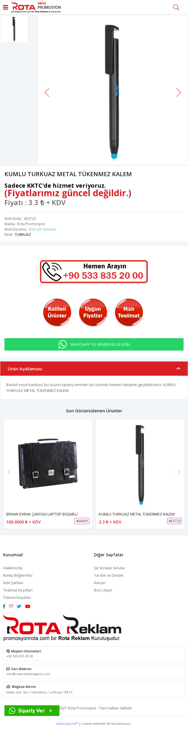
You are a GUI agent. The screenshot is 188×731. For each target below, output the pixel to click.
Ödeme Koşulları (17, 597)
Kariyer (100, 582)
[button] (179, 471)
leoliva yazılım (67, 724)
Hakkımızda (12, 567)
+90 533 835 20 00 (19, 656)
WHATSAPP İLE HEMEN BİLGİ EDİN (100, 344)
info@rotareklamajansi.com (28, 674)
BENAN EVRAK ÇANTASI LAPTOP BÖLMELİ (42, 514)
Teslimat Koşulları (18, 590)
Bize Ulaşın (103, 590)
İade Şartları (13, 582)
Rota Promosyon (31, 223)
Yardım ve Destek (108, 575)
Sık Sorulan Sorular (109, 567)
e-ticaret (86, 724)
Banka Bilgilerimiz (18, 575)
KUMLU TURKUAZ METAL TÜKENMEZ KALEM (137, 514)
